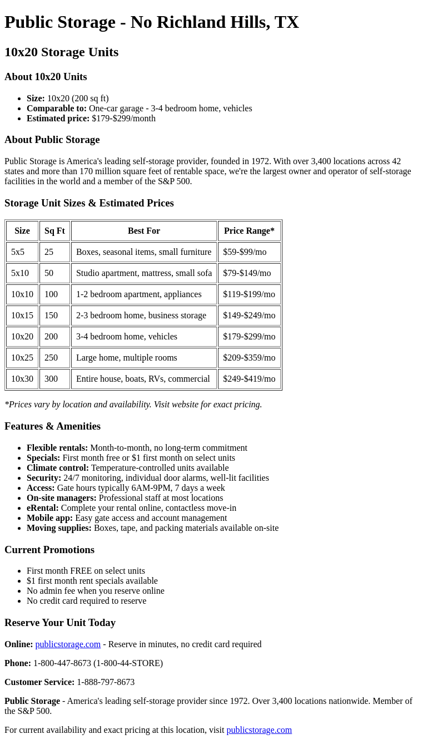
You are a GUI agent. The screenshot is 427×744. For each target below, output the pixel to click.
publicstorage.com (68, 644)
